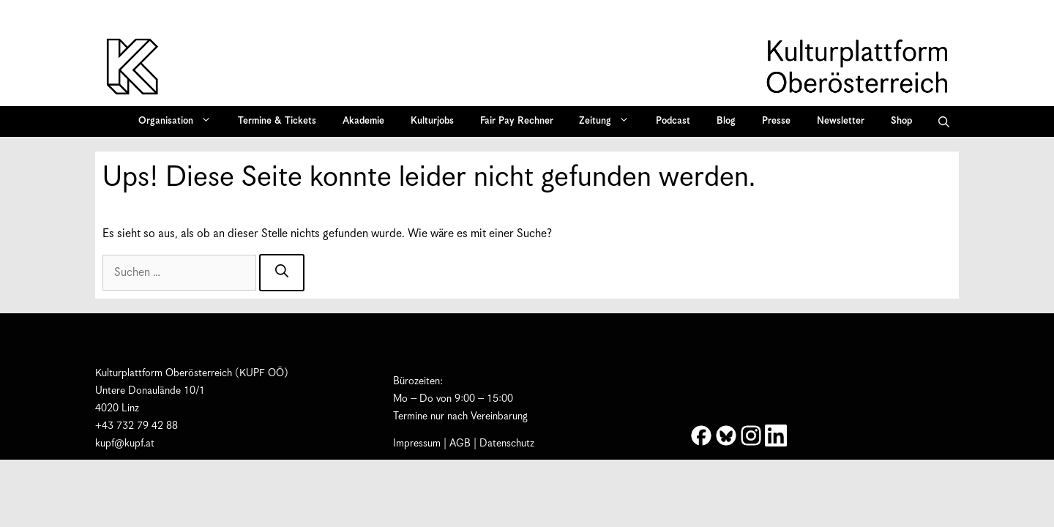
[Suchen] (281, 272)
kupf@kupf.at (124, 443)
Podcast (673, 121)
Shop (901, 121)
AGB (460, 443)
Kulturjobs (432, 121)
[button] (944, 121)
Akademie (363, 121)
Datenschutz (506, 443)
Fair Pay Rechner (516, 121)
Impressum (417, 443)
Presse (776, 121)
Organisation (179, 121)
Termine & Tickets (277, 121)
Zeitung (609, 121)
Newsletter (840, 121)
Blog (726, 121)
